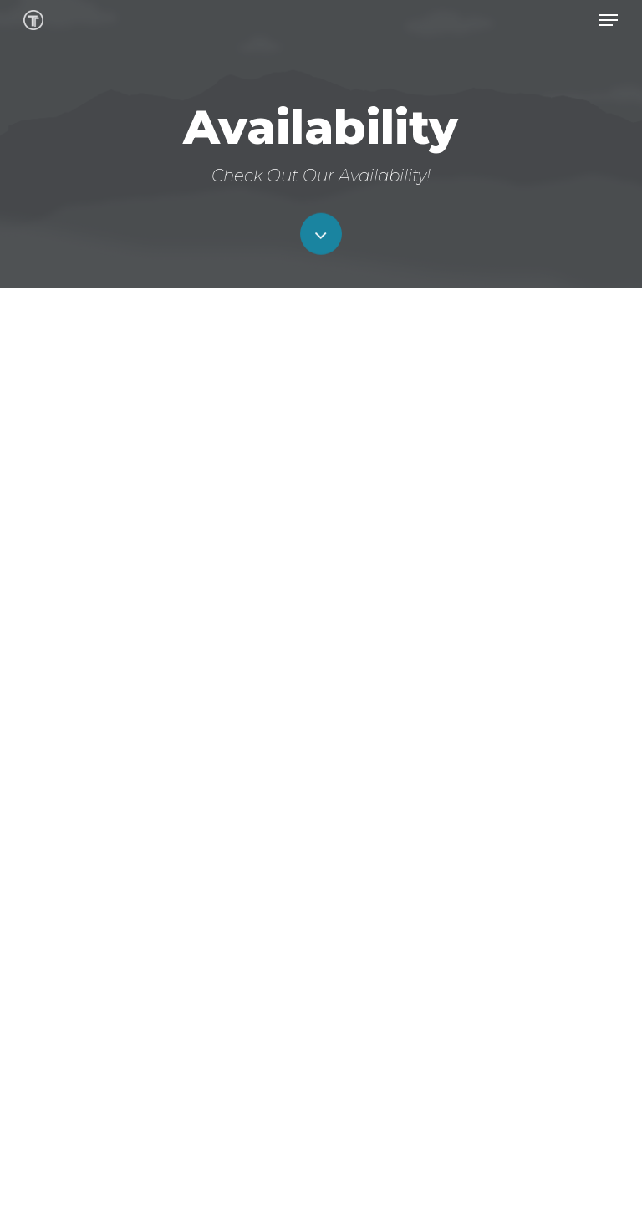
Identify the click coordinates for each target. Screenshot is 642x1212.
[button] (608, 20)
